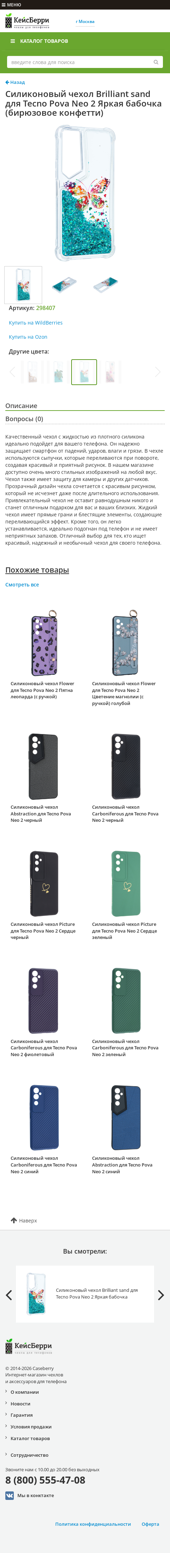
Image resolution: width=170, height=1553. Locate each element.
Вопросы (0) (24, 418)
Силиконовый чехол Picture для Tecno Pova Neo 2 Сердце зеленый (124, 930)
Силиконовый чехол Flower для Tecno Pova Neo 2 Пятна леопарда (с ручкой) (42, 690)
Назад (15, 82)
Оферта (150, 1524)
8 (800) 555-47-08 (45, 1479)
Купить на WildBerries (36, 322)
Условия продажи (31, 1426)
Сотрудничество (30, 1455)
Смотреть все (22, 584)
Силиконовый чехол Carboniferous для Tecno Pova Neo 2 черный (125, 813)
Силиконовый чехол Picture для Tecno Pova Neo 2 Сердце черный (43, 930)
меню (11, 5)
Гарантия (22, 1415)
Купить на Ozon (28, 336)
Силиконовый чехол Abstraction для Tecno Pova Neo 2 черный (41, 813)
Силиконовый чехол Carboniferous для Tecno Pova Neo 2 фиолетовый (44, 1048)
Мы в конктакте (29, 1495)
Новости (20, 1403)
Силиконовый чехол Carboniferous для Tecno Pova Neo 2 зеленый (125, 1048)
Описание (21, 405)
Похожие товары (37, 570)
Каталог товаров (39, 41)
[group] (32, 372)
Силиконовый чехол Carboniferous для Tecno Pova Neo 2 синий (44, 1164)
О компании (25, 1392)
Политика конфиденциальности (93, 1524)
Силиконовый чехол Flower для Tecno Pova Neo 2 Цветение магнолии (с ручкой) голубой (124, 693)
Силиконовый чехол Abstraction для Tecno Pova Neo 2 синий (122, 1164)
